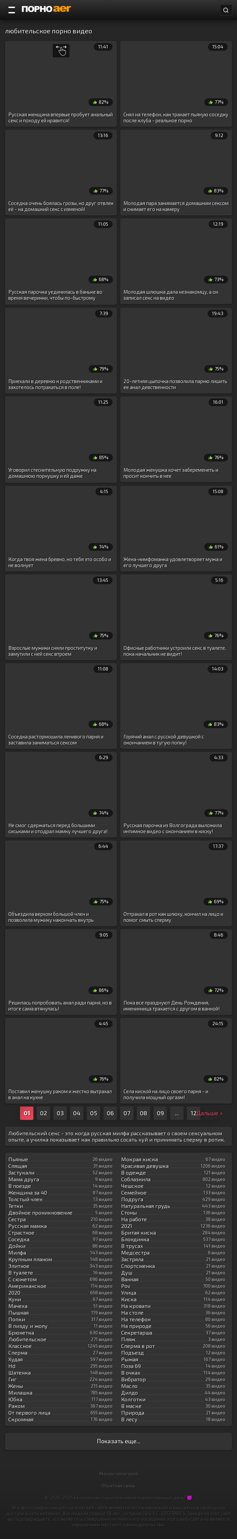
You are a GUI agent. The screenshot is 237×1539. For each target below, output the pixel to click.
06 (110, 1113)
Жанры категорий (119, 1473)
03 (60, 1113)
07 (127, 1113)
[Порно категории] (11, 10)
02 (43, 1113)
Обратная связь (118, 1485)
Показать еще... (119, 1441)
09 (160, 1113)
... (177, 1113)
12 (194, 1113)
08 (143, 1113)
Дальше (210, 1113)
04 (76, 1113)
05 (93, 1113)
